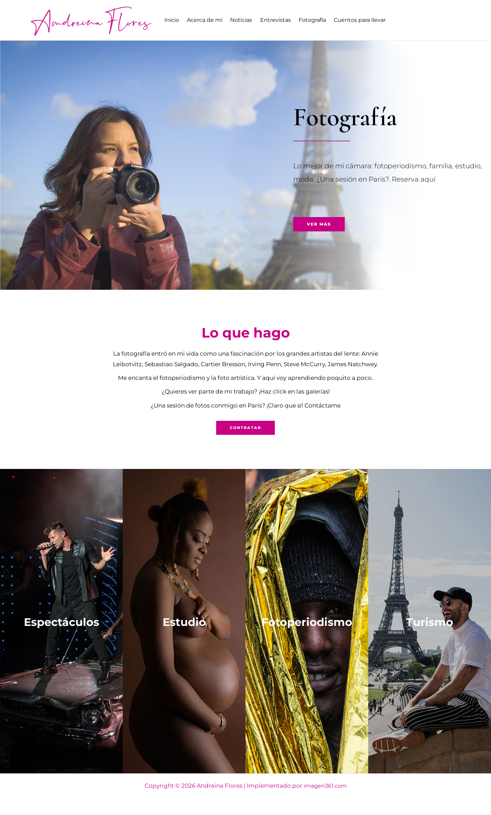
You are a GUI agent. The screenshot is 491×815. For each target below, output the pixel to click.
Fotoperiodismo (307, 621)
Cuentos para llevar (372, 20)
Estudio (184, 621)
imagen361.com (325, 786)
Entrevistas (283, 20)
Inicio (172, 20)
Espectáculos (61, 621)
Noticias (247, 20)
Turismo (430, 621)
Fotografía (322, 20)
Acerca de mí (208, 20)
